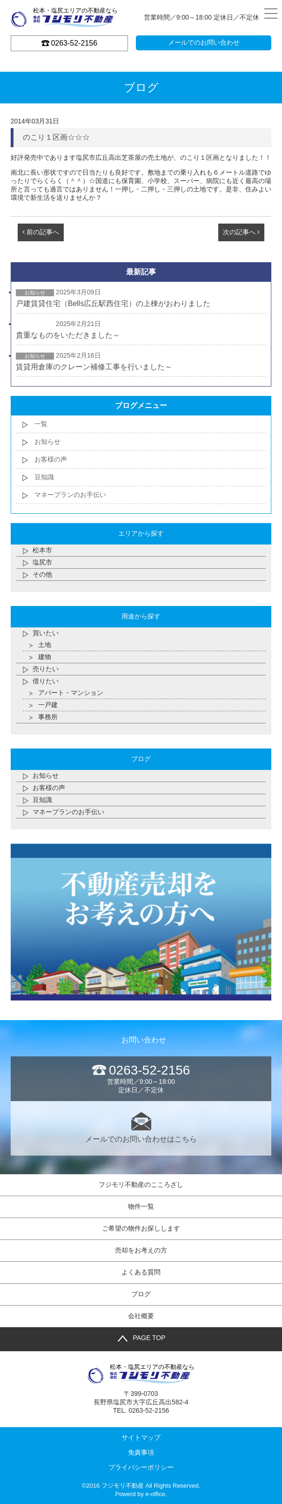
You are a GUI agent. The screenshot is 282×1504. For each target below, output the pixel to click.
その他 (42, 574)
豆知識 (44, 477)
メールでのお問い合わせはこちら (141, 1127)
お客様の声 (50, 459)
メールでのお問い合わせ (204, 42)
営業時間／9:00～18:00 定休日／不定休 (141, 1078)
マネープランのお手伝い (70, 494)
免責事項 (141, 1452)
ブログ (141, 1294)
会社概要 (141, 1316)
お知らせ (47, 441)
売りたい (46, 669)
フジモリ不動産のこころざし (141, 1184)
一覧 (40, 424)
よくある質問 (141, 1272)
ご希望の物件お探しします (141, 1228)
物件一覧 (141, 1206)
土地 (44, 644)
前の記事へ (40, 232)
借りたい (46, 681)
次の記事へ (241, 232)
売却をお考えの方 (141, 1250)
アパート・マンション (70, 692)
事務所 (48, 717)
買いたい (46, 633)
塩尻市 (42, 562)
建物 (44, 656)
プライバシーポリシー (141, 1467)
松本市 (42, 550)
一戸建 (48, 704)
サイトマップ (141, 1437)
